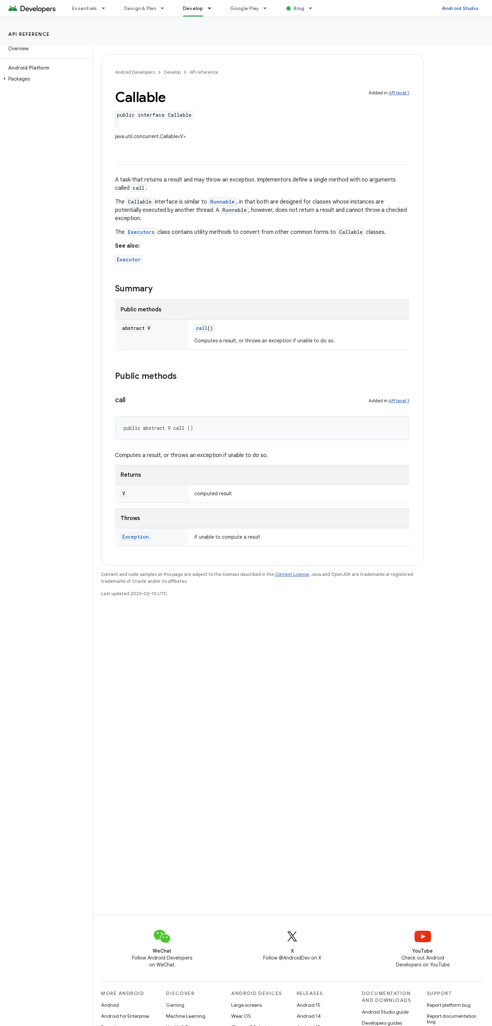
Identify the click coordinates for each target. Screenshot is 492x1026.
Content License (292, 574)
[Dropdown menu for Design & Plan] (165, 8)
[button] (45, 78)
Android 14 (309, 1016)
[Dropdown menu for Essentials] (106, 8)
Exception (135, 536)
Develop (172, 72)
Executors (141, 232)
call (201, 328)
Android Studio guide (385, 1012)
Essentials (84, 8)
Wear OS (241, 1016)
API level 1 (399, 93)
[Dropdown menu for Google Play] (268, 8)
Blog (299, 8)
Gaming (175, 1005)
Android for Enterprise (125, 1016)
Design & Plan (140, 8)
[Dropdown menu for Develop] (212, 8)
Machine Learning (185, 1016)
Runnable (222, 201)
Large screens (246, 1005)
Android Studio (460, 8)
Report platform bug (449, 1005)
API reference (29, 34)
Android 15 (308, 1005)
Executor (129, 259)
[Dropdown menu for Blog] (313, 8)
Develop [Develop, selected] (193, 8)
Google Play (244, 8)
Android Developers (135, 72)
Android (110, 1005)
